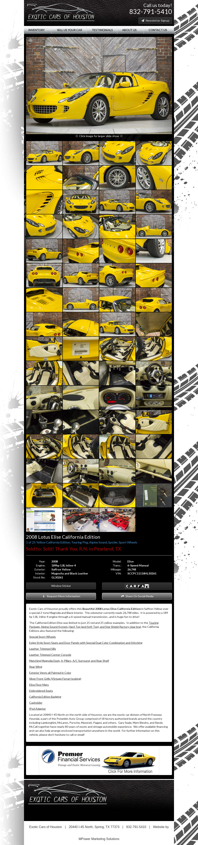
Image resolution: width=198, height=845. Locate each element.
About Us (130, 30)
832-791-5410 (150, 11)
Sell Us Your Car (69, 30)
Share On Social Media (137, 596)
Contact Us (159, 30)
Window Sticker (61, 585)
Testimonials (102, 30)
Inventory (37, 30)
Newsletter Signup (155, 20)
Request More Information (61, 596)
